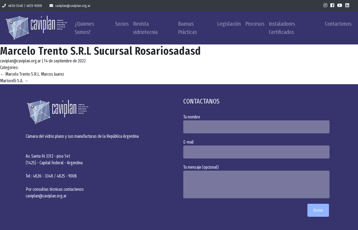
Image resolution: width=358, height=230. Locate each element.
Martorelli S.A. (14, 80)
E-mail (258, 148)
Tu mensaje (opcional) (258, 181)
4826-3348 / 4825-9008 (22, 6)
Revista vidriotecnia (145, 27)
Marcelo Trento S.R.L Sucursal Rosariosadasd (100, 51)
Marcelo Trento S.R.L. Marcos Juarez (32, 74)
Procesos (254, 23)
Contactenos (338, 23)
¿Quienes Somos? (84, 27)
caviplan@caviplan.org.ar (69, 6)
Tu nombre (258, 123)
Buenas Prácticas (187, 27)
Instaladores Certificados (282, 27)
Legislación (229, 23)
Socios (122, 23)
